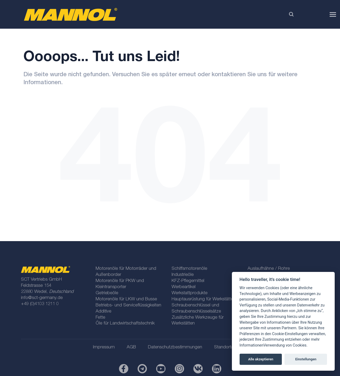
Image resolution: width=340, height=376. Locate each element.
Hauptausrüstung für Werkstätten (204, 299)
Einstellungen (305, 359)
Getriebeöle (107, 293)
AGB (131, 347)
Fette (100, 317)
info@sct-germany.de (42, 298)
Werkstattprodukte (189, 293)
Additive (103, 311)
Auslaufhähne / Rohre (269, 269)
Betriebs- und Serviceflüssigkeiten (128, 305)
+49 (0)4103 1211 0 (40, 304)
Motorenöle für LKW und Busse (126, 299)
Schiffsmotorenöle (189, 269)
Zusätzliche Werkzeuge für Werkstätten (198, 320)
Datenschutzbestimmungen (175, 347)
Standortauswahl (230, 347)
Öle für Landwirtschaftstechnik (125, 323)
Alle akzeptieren (260, 359)
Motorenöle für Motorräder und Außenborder (126, 272)
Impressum (104, 347)
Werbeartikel (184, 287)
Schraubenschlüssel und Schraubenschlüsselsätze (196, 308)
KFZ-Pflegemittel (188, 281)
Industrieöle (183, 275)
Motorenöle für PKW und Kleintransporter (120, 284)
